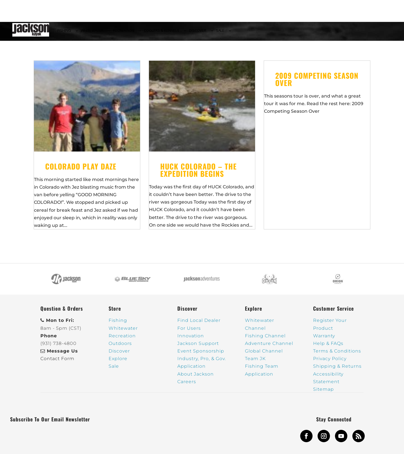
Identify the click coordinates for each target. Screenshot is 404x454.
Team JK (255, 362)
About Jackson (195, 377)
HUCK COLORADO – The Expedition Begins (198, 173)
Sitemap (323, 392)
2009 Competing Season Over (317, 82)
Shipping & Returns (337, 369)
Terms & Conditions (337, 354)
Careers (186, 384)
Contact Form (57, 362)
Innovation (190, 339)
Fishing (118, 323)
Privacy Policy (329, 362)
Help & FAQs (328, 346)
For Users (189, 331)
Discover (119, 354)
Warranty (324, 339)
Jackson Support (198, 346)
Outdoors (120, 346)
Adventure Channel (269, 346)
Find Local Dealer (199, 323)
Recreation (122, 339)
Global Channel (264, 354)
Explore (118, 362)
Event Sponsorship (200, 354)
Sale (114, 369)
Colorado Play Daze (80, 169)
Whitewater (123, 331)
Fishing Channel (265, 339)
